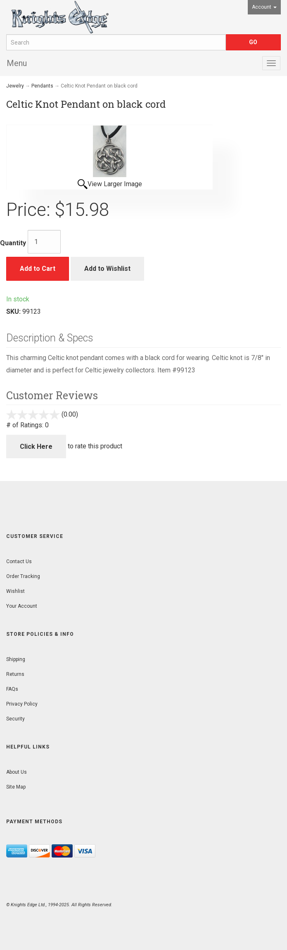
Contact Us (19, 561)
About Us (16, 772)
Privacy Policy (22, 704)
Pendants (42, 86)
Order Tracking (23, 576)
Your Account (21, 606)
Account (264, 7)
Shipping (15, 659)
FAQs (12, 689)
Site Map (16, 787)
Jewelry (15, 86)
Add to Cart (37, 268)
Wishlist (15, 591)
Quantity (13, 243)
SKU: (14, 311)
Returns (15, 674)
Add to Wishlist (107, 268)
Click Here (36, 446)
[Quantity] (44, 241)
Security (15, 719)
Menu (17, 63)
